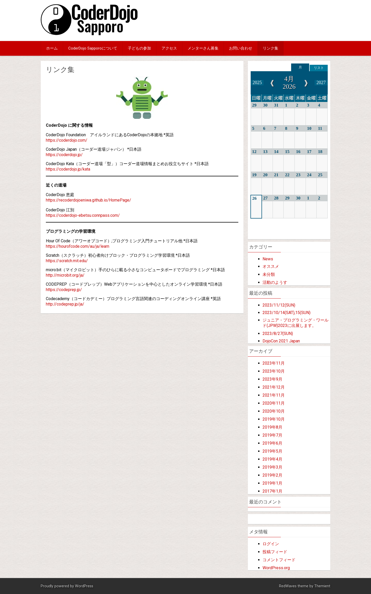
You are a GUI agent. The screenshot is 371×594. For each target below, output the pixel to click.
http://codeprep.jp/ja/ (65, 304)
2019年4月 (272, 459)
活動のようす (275, 282)
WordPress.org (276, 567)
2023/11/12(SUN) (279, 305)
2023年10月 (274, 371)
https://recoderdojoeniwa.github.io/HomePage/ (88, 200)
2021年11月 (274, 395)
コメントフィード (279, 559)
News (268, 258)
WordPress (84, 586)
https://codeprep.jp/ (64, 289)
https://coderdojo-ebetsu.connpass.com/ (83, 215)
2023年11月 (274, 363)
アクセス (169, 48)
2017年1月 (272, 491)
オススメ (271, 266)
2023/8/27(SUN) (278, 333)
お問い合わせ (240, 48)
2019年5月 (272, 451)
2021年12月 (274, 387)
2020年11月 (274, 403)
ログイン (271, 543)
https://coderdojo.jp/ (64, 154)
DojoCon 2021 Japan (281, 341)
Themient (322, 586)
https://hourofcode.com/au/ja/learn (77, 246)
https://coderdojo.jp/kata (68, 169)
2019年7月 (272, 435)
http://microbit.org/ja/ (65, 275)
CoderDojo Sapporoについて (92, 48)
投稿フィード (275, 551)
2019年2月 (272, 475)
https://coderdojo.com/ (66, 140)
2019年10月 (274, 419)
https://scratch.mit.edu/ (67, 260)
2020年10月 (274, 411)
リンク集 (270, 48)
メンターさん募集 (203, 48)
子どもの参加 (139, 48)
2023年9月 (272, 379)
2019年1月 (272, 483)
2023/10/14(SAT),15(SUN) (286, 312)
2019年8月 (272, 427)
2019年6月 (272, 443)
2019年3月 (272, 467)
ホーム (52, 48)
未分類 (269, 274)
